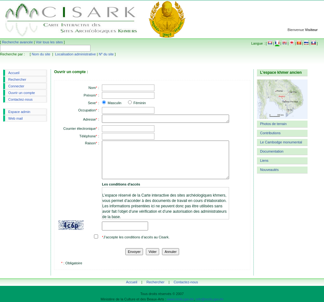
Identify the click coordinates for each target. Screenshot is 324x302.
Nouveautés (269, 170)
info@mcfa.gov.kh (209, 299)
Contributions (270, 133)
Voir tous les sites (49, 42)
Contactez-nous (20, 99)
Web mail (15, 118)
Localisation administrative (75, 54)
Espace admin (19, 112)
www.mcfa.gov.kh (180, 299)
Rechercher (17, 79)
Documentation (272, 151)
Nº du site (106, 54)
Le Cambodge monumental (281, 142)
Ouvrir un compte (21, 93)
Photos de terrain (273, 124)
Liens (264, 160)
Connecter (16, 86)
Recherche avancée (17, 42)
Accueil (13, 73)
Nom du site (41, 54)
